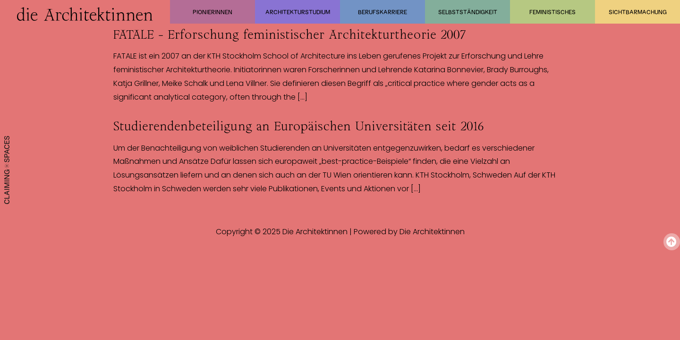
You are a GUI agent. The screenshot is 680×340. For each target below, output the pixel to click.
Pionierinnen (212, 11)
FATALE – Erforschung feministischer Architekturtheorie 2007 (289, 34)
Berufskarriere (382, 11)
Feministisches (552, 11)
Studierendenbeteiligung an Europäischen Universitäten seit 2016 (298, 126)
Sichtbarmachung (638, 11)
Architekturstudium (297, 11)
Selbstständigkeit (467, 11)
